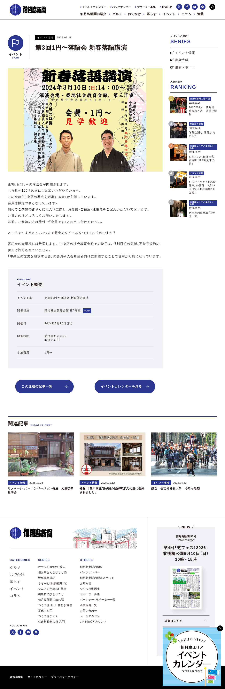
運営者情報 (17, 677)
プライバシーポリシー (65, 677)
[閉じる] (220, 628)
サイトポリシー (37, 677)
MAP (87, 310)
